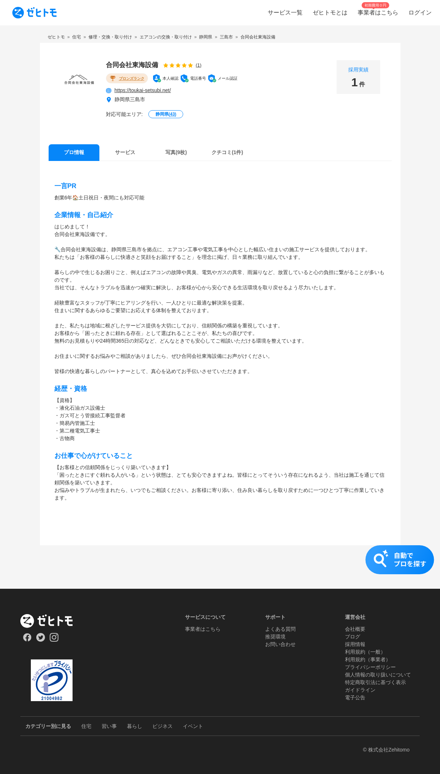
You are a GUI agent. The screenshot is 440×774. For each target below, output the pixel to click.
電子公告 (355, 697)
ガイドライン (360, 690)
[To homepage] (34, 12)
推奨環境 (275, 637)
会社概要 (355, 629)
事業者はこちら (203, 629)
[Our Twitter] (40, 640)
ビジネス (162, 726)
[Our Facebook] (27, 640)
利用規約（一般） (365, 652)
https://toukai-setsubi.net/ (143, 90)
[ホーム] (51, 621)
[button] (220, 567)
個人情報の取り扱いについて (378, 675)
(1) (199, 65)
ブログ (352, 637)
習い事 (109, 726)
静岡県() (166, 114)
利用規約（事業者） (368, 659)
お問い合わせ (280, 644)
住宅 (86, 726)
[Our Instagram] (54, 640)
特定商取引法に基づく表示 (375, 682)
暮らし (134, 726)
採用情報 (355, 644)
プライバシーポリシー (370, 667)
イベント (193, 726)
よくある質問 (280, 629)
